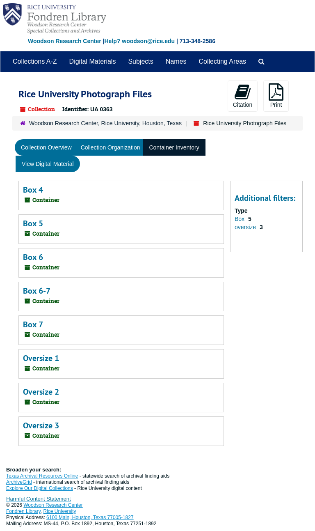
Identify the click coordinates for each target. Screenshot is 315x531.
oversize (246, 227)
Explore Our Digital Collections (39, 488)
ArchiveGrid (19, 482)
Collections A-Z (35, 61)
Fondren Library (23, 511)
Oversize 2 (41, 391)
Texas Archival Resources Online (42, 476)
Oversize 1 (41, 358)
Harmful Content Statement (38, 499)
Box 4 (33, 189)
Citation (242, 95)
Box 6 (33, 257)
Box (240, 219)
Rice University (59, 511)
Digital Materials (92, 61)
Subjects (140, 61)
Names (176, 61)
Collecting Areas (222, 61)
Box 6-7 (36, 290)
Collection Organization (110, 147)
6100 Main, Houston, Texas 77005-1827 (90, 517)
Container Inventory (174, 147)
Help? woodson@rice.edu (139, 41)
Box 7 (33, 324)
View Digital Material (48, 164)
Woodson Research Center (64, 41)
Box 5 (33, 223)
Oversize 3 (41, 425)
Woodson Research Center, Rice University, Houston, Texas (105, 123)
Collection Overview (46, 147)
